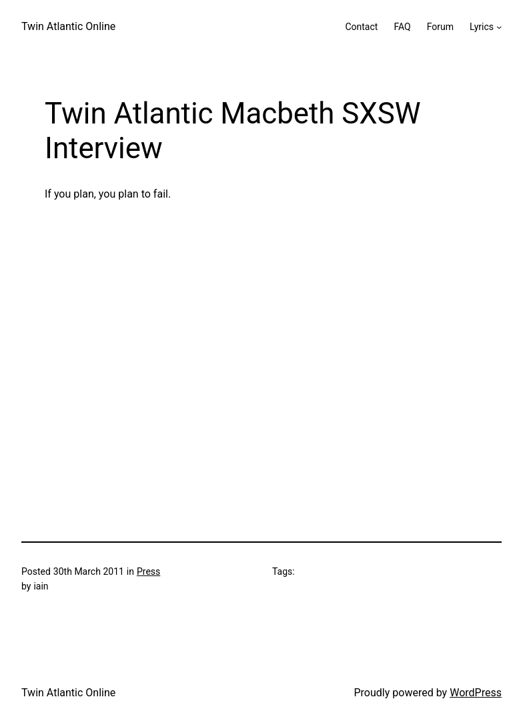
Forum (440, 26)
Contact (361, 26)
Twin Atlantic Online (68, 26)
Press (148, 571)
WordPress (476, 692)
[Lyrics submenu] (499, 26)
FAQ (402, 26)
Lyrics (482, 26)
